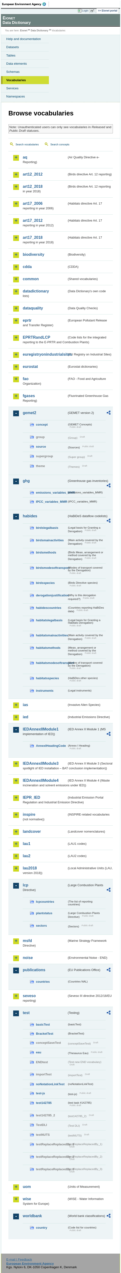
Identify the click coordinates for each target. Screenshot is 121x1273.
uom (27, 1187)
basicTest (43, 1024)
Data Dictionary (39, 30)
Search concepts (59, 144)
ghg (26, 481)
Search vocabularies (27, 144)
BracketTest (44, 1033)
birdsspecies (45, 583)
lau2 (26, 856)
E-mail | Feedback (19, 1259)
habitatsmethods (48, 648)
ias (25, 705)
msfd (27, 941)
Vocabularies (16, 80)
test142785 (44, 1103)
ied (25, 717)
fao (26, 379)
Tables (11, 55)
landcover (32, 831)
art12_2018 (33, 186)
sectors (41, 925)
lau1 (26, 844)
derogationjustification (51, 595)
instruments (44, 690)
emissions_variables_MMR (51, 492)
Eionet (24, 30)
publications (34, 970)
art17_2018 (33, 237)
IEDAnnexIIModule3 (40, 763)
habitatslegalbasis (49, 620)
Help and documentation (23, 39)
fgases (29, 396)
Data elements (16, 63)
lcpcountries (45, 901)
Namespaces (15, 96)
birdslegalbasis (47, 528)
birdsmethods (46, 552)
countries (43, 981)
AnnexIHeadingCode (51, 746)
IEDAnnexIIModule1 (40, 729)
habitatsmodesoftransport (51, 663)
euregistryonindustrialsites (45, 354)
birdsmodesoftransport (51, 568)
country (41, 1227)
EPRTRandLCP (36, 337)
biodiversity (33, 254)
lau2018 (30, 868)
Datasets (12, 47)
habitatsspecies (47, 678)
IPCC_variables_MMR (51, 501)
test (26, 1013)
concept (42, 424)
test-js (40, 1093)
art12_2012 (33, 174)
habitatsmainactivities (51, 635)
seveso (29, 996)
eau (38, 1052)
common (31, 279)
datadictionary (36, 291)
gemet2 (29, 413)
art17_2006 (33, 203)
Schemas (13, 72)
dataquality (33, 308)
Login (85, 10)
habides (30, 516)
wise (27, 1199)
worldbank (32, 1216)
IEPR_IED (31, 797)
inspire (29, 814)
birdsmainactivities (50, 540)
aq (25, 157)
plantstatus (44, 913)
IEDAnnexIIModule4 (40, 780)
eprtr (27, 320)
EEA (25, 4)
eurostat (30, 367)
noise (28, 958)
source (41, 446)
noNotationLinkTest (50, 1084)
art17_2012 (33, 220)
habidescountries (48, 608)
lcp (25, 885)
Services (12, 88)
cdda (27, 267)
